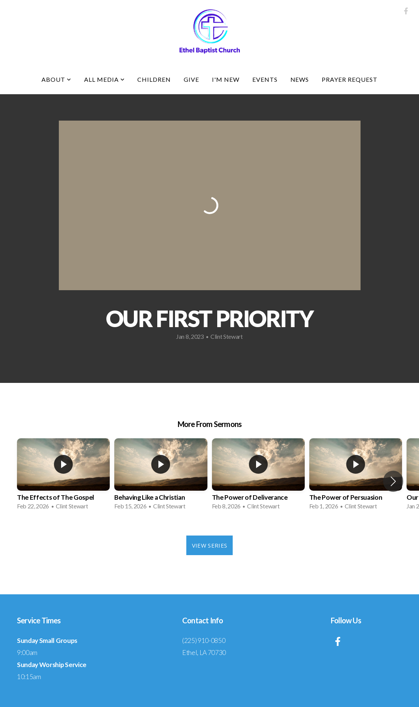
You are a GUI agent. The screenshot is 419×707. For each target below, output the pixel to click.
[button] (393, 481)
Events (265, 79)
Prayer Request (349, 79)
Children (154, 79)
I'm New (225, 79)
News (299, 79)
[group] (63, 476)
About (56, 79)
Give (191, 79)
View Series (209, 545)
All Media (104, 79)
